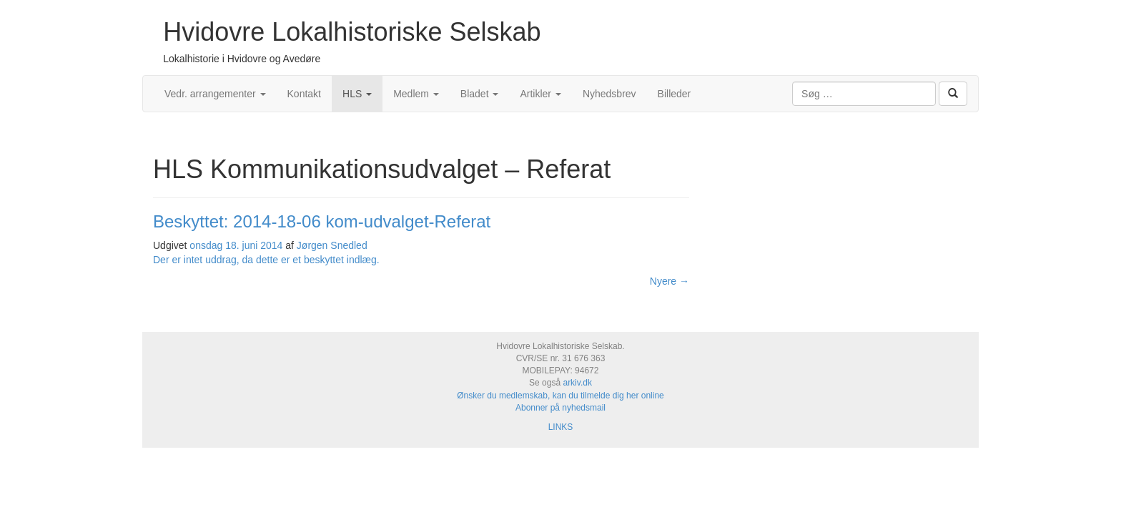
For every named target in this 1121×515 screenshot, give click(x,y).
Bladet (479, 93)
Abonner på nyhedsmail (560, 408)
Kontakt (304, 93)
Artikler (540, 93)
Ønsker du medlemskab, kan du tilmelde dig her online (560, 396)
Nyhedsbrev (609, 93)
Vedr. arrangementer (215, 93)
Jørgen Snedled (332, 245)
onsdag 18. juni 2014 (235, 245)
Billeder (674, 93)
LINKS (560, 427)
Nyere (669, 281)
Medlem (416, 93)
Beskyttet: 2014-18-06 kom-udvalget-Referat (321, 221)
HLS (357, 93)
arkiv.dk (577, 383)
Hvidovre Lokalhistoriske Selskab (351, 31)
